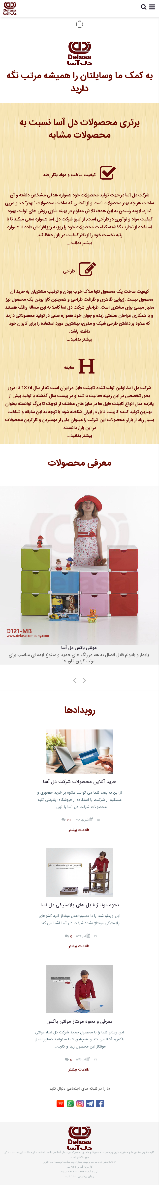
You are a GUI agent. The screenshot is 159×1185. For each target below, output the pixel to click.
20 (69, 820)
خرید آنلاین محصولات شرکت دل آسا (79, 782)
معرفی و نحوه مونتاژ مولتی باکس (79, 1022)
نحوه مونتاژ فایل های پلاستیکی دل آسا (79, 905)
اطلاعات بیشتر (79, 830)
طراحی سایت (99, 1161)
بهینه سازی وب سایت (75, 1161)
